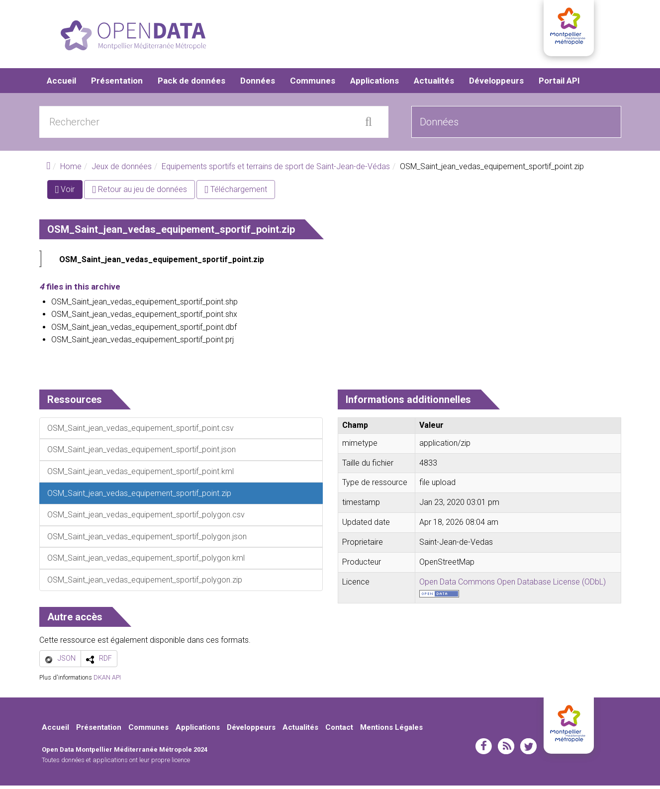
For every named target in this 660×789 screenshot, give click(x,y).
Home (71, 170)
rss (506, 750)
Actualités (434, 85)
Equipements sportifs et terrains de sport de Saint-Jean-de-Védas (276, 170)
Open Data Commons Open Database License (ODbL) (512, 585)
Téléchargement (235, 193)
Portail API (559, 85)
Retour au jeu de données (139, 193)
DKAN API (107, 681)
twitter (528, 750)
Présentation (117, 85)
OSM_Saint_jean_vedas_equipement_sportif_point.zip (161, 263)
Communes (312, 85)
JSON (67, 662)
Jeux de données (122, 170)
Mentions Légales (391, 731)
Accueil (61, 85)
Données (257, 85)
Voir (69, 195)
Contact (339, 731)
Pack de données (191, 85)
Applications (374, 85)
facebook (483, 750)
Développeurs (496, 85)
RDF (105, 662)
